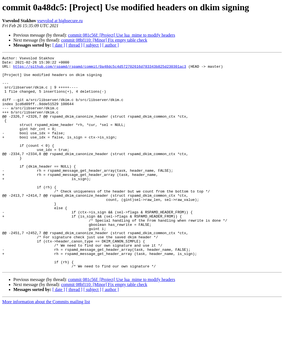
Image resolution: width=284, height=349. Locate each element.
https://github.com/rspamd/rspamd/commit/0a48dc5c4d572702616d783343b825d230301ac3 (99, 68)
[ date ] (58, 45)
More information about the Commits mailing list (46, 344)
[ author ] (110, 45)
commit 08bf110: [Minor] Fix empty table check (104, 40)
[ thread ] (74, 45)
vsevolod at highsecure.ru (60, 20)
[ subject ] (92, 45)
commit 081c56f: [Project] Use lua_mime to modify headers (121, 35)
